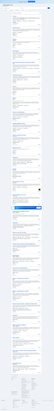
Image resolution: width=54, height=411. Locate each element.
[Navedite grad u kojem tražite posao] (28, 8)
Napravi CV (38, 207)
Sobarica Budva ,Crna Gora (18, 181)
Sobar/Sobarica (16, 51)
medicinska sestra (34, 388)
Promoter (14, 16)
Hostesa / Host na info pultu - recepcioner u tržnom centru (25, 303)
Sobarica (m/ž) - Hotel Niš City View (20, 268)
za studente (33, 386)
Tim (13, 405)
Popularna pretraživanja (34, 401)
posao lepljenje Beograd (24, 396)
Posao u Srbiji (33, 402)
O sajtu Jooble (14, 401)
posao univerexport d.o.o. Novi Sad (26, 397)
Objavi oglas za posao (31, 1)
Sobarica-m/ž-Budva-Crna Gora (19, 135)
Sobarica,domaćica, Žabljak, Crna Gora (21, 211)
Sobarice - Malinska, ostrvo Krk (19, 194)
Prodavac (15, 39)
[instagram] (45, 400)
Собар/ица (15, 315)
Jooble (5, 409)
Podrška (14, 402)
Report (39, 24)
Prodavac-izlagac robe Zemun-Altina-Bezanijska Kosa (24, 243)
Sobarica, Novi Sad (16, 147)
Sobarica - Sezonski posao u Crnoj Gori (21, 278)
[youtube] (51, 400)
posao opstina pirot (24, 394)
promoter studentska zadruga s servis (26, 390)
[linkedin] (49, 400)
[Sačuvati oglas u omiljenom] (40, 16)
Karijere (14, 407)
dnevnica (33, 389)
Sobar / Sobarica (16, 337)
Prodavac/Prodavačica (17, 75)
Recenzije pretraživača (15, 406)
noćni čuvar (33, 387)
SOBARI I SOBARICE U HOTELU (19, 123)
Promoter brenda (16, 27)
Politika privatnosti (34, 405)
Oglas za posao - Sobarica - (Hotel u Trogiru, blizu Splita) (24, 350)
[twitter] (47, 400)
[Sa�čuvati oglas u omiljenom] (40, 124)
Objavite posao (24, 401)
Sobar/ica (15, 86)
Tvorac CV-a (33, 407)
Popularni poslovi (14, 393)
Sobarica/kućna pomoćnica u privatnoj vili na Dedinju (24, 62)
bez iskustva (33, 382)
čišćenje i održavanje (34, 384)
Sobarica (14, 98)
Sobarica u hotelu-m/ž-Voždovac (19, 324)
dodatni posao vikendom (34, 385)
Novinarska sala (15, 404)
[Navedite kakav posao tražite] (11, 8)
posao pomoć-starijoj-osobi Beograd (26, 395)
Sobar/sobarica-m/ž (17, 363)
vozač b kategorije (34, 383)
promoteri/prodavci (24, 389)
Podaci (13, 403)
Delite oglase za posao (25, 402)
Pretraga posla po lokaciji (15, 394)
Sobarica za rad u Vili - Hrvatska (19, 232)
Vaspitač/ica (15, 157)
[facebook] (43, 400)
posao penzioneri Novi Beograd (25, 393)
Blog (22, 403)
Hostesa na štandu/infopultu (19, 112)
